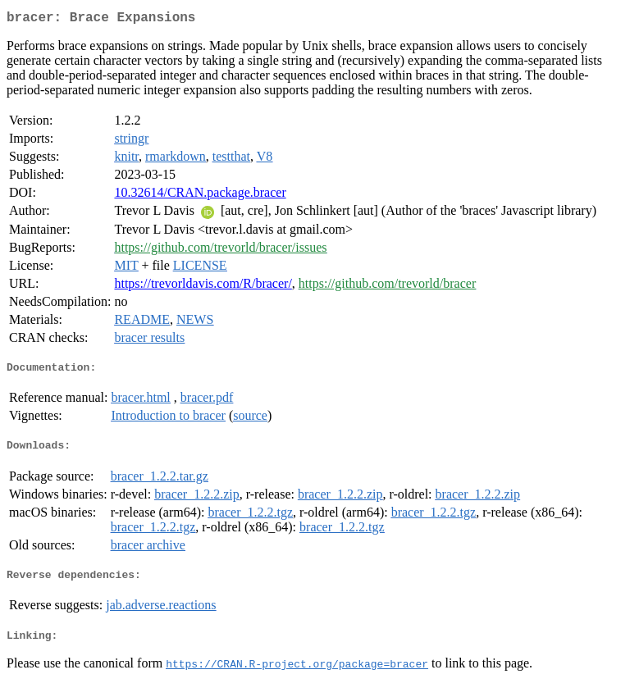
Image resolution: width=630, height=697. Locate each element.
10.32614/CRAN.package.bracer (199, 196)
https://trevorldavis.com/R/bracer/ (202, 287)
